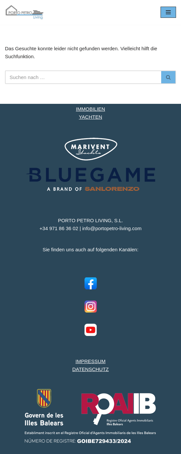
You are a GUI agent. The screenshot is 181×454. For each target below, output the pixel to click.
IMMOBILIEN (90, 109)
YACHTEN (90, 117)
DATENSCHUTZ (90, 369)
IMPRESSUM (91, 361)
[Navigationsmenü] (168, 12)
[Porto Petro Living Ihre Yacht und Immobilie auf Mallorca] (25, 12)
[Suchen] (83, 77)
